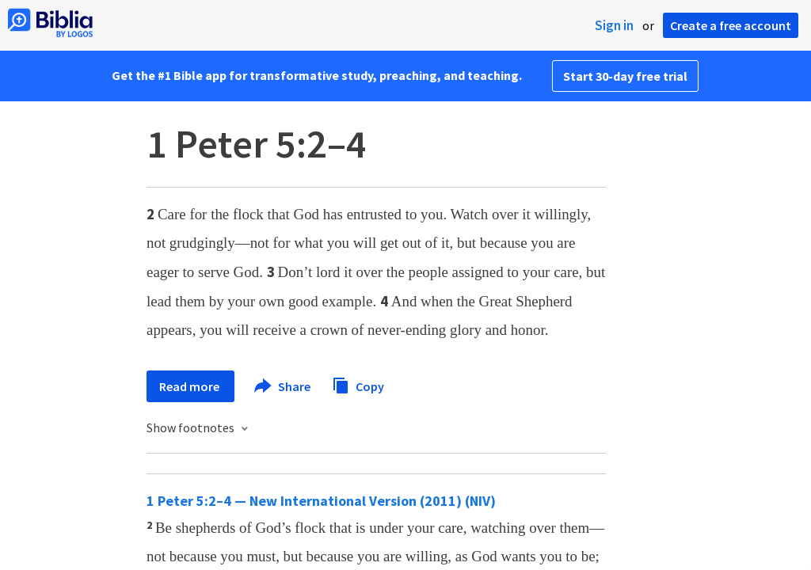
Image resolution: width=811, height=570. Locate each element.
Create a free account (730, 25)
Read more (190, 386)
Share (283, 386)
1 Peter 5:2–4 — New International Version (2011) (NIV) (321, 501)
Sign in (614, 25)
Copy (358, 384)
